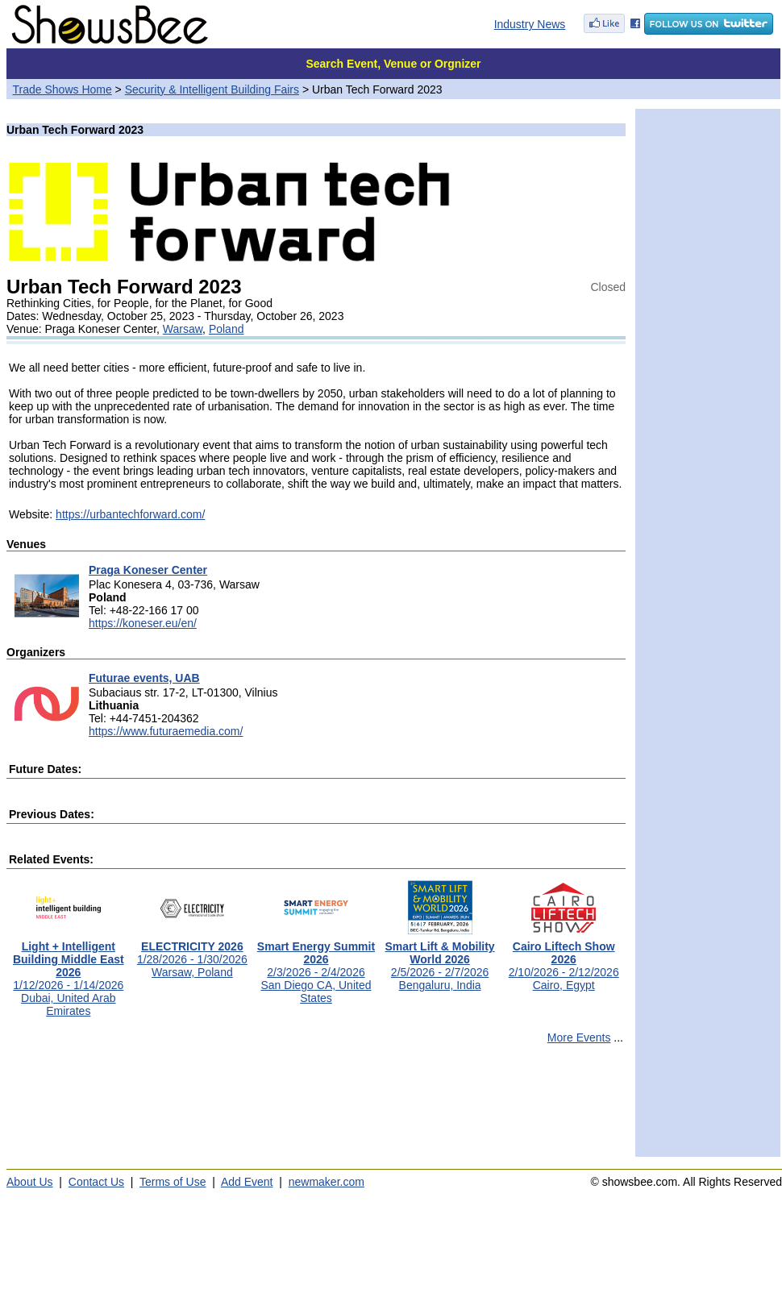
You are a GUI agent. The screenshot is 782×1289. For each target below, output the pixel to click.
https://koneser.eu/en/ (143, 623)
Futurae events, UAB (144, 678)
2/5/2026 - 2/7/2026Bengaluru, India (440, 960)
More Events (579, 1037)
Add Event (247, 1181)
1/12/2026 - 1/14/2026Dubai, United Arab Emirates (68, 973)
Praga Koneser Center (148, 569)
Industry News (530, 24)
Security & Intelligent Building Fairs (212, 89)
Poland (226, 328)
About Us (29, 1181)
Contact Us (96, 1181)
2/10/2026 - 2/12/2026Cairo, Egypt (564, 960)
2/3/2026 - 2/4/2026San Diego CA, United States (316, 966)
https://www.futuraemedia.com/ (166, 731)
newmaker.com (326, 1181)
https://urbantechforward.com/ (130, 514)
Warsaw (182, 328)
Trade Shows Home (62, 89)
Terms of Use (172, 1181)
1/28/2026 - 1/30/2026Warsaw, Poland (192, 954)
